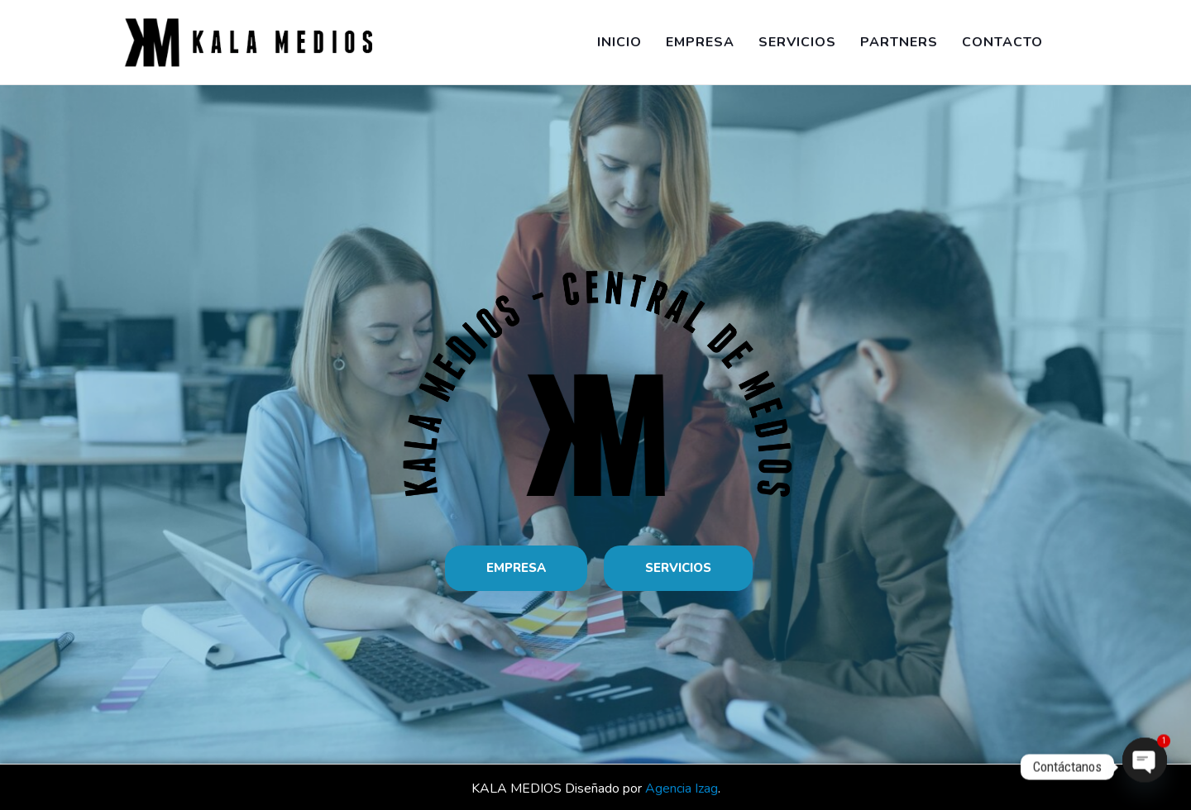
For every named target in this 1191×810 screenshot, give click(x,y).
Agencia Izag (681, 788)
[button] (516, 568)
